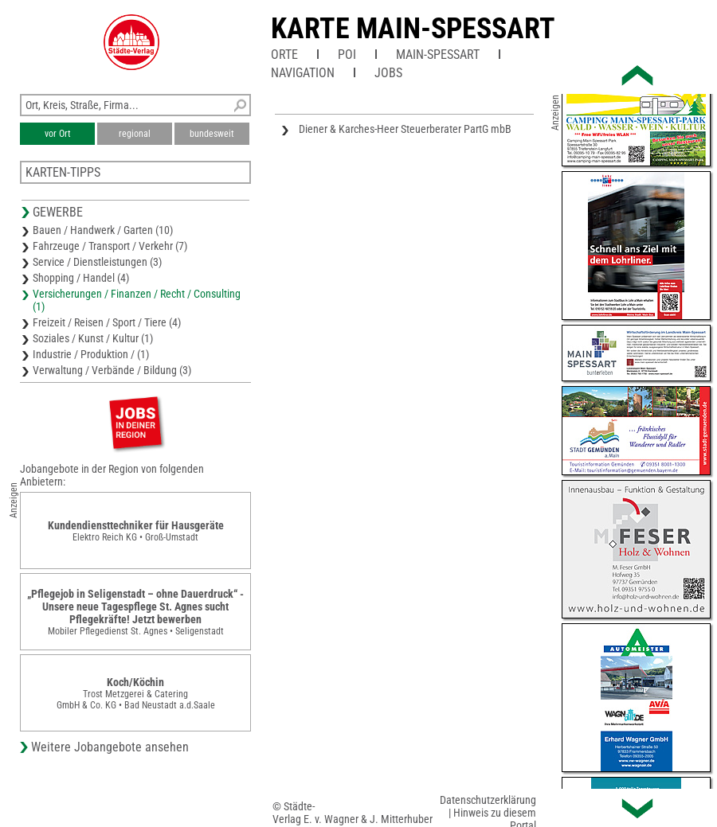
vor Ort (58, 133)
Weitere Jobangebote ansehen (110, 747)
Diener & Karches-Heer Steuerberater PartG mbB (405, 129)
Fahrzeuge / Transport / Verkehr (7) (110, 246)
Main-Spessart (438, 54)
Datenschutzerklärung (488, 800)
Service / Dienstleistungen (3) (97, 262)
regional (135, 133)
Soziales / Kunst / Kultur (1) (93, 338)
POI (347, 54)
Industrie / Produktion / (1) (91, 354)
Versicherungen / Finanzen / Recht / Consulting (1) (137, 300)
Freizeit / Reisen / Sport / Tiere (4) (107, 322)
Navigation (303, 72)
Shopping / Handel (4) (81, 277)
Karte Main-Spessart (413, 28)
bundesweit (212, 133)
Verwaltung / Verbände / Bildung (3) (112, 370)
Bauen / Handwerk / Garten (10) (103, 230)
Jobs (388, 72)
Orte (284, 54)
